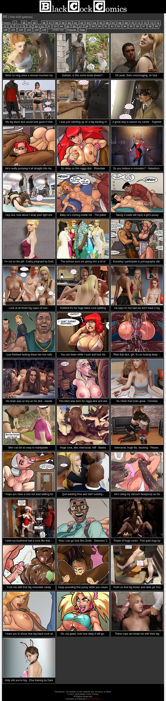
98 (150, 26)
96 (137, 26)
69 (126, 23)
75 (4, 26)
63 (88, 23)
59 (63, 23)
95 (131, 26)
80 (36, 26)
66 (107, 23)
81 (42, 26)
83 (55, 26)
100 (5, 29)
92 (112, 26)
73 (151, 23)
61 (75, 23)
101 (13, 29)
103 (29, 29)
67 (113, 23)
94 (124, 26)
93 (118, 26)
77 (17, 26)
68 (119, 23)
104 (36, 29)
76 (11, 26)
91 (105, 26)
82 (49, 26)
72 (145, 23)
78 (23, 26)
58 (56, 23)
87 (80, 26)
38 (23, 23)
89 (93, 26)
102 (21, 29)
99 (156, 26)
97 (143, 26)
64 (94, 23)
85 (68, 26)
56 (44, 23)
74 (157, 23)
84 (61, 26)
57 (50, 23)
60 (69, 23)
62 (82, 23)
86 (74, 26)
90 (99, 26)
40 (34, 23)
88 (86, 26)
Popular (71, 29)
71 (138, 23)
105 (44, 29)
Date (82, 29)
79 (30, 26)
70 (132, 23)
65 (100, 23)
